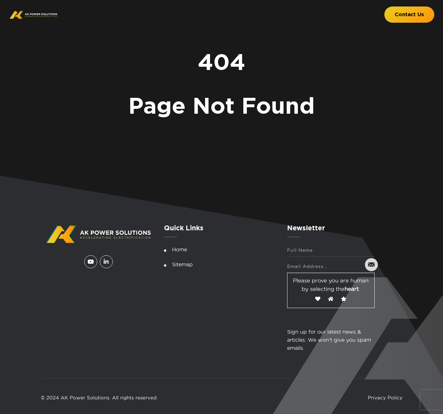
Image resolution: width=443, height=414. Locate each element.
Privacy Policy (385, 397)
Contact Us (409, 14)
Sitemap (182, 264)
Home (179, 249)
